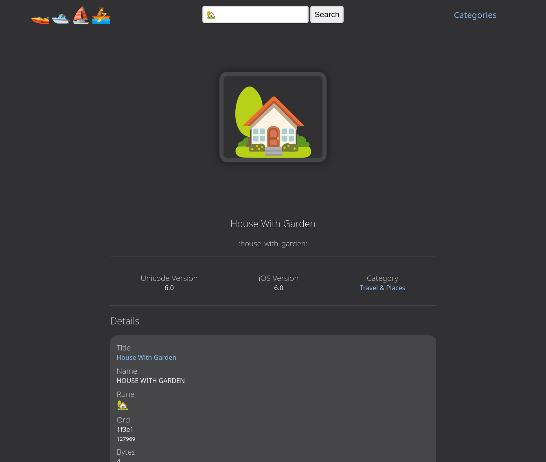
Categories (475, 14)
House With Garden (147, 357)
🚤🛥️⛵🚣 (71, 14)
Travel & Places (383, 287)
